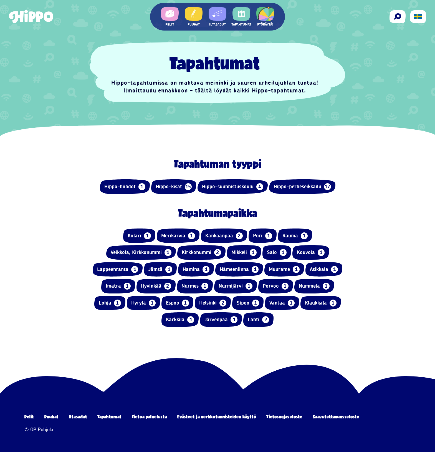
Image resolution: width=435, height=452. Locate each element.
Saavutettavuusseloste (336, 416)
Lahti (258, 319)
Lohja (110, 303)
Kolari (139, 235)
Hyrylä (143, 303)
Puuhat (51, 416)
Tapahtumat (109, 416)
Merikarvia (178, 235)
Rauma (295, 235)
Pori (262, 235)
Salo (277, 252)
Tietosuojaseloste (284, 416)
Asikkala (324, 269)
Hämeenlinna (239, 269)
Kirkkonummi (201, 252)
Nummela (314, 286)
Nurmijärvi (235, 286)
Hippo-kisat (174, 186)
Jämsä (160, 269)
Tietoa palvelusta (149, 416)
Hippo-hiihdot (124, 186)
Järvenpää (220, 319)
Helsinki (212, 303)
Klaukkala (321, 303)
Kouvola (311, 252)
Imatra (118, 286)
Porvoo (276, 286)
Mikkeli (244, 252)
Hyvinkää (156, 286)
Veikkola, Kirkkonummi (141, 252)
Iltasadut (78, 416)
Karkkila (180, 319)
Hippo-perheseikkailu (302, 186)
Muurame (284, 269)
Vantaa (282, 303)
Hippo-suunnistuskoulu (232, 186)
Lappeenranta (117, 269)
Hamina (196, 269)
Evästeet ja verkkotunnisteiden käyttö (216, 416)
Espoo (177, 303)
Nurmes (194, 286)
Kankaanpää (224, 235)
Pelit (29, 416)
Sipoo (248, 303)
